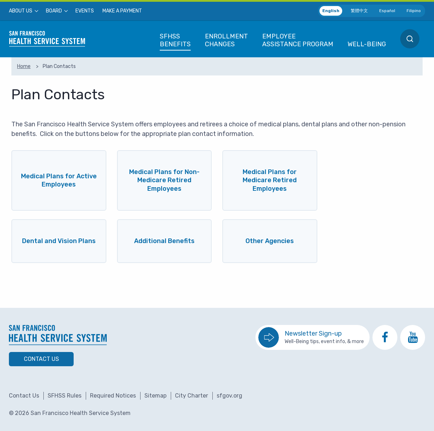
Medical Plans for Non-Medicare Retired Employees (164, 180)
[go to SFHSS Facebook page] (384, 337)
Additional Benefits (164, 241)
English (330, 10)
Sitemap (155, 395)
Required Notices (113, 395)
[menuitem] (23, 11)
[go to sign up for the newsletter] (312, 337)
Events (84, 11)
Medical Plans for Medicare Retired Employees (270, 180)
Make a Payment (122, 11)
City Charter (191, 395)
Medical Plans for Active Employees (59, 180)
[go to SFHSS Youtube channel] (412, 337)
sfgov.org (229, 395)
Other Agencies (269, 241)
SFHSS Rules (64, 395)
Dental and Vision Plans (59, 241)
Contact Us (41, 359)
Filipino (414, 10)
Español (387, 10)
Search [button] (409, 38)
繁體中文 (359, 10)
